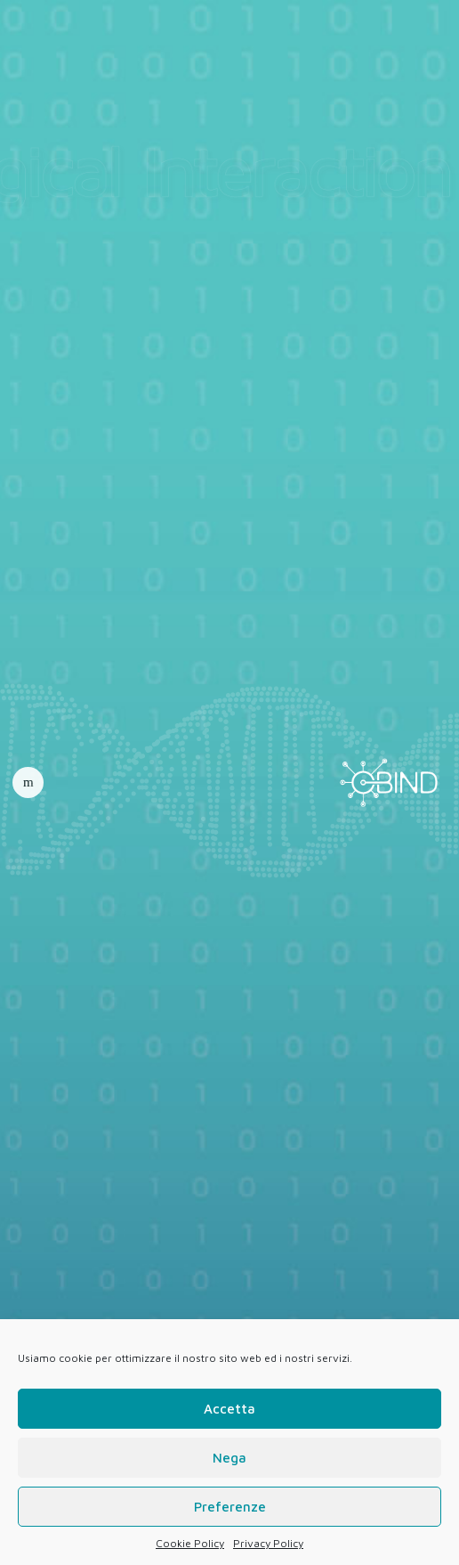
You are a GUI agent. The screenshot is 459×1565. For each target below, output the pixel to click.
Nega (229, 1457)
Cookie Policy (190, 1543)
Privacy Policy (268, 1543)
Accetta (229, 1408)
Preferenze (230, 1506)
